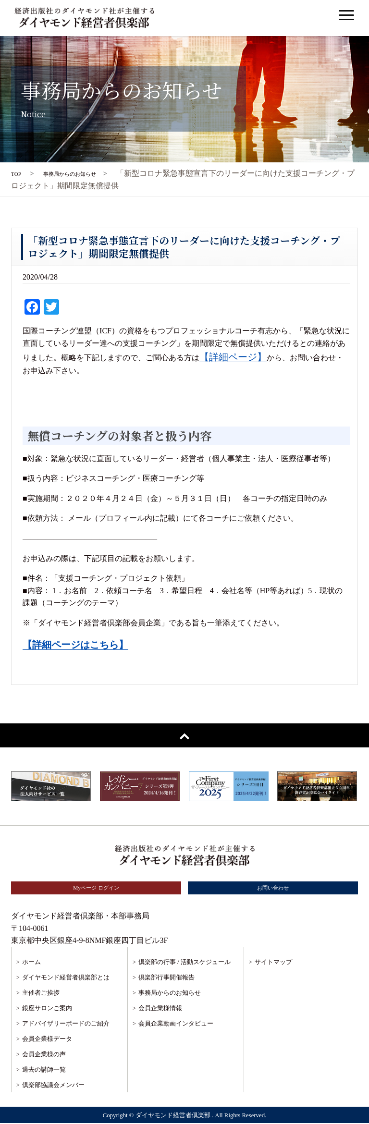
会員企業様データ (47, 1039)
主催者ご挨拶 (41, 993)
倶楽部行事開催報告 (166, 978)
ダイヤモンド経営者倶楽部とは (66, 978)
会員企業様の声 (44, 1055)
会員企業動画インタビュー (175, 1024)
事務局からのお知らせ (169, 993)
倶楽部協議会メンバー (53, 1085)
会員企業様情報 (160, 1009)
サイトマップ (273, 962)
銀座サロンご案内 (47, 1009)
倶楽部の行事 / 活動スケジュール (184, 962)
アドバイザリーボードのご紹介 (66, 1024)
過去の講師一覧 (44, 1070)
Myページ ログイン (96, 888)
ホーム (31, 962)
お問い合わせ (273, 888)
